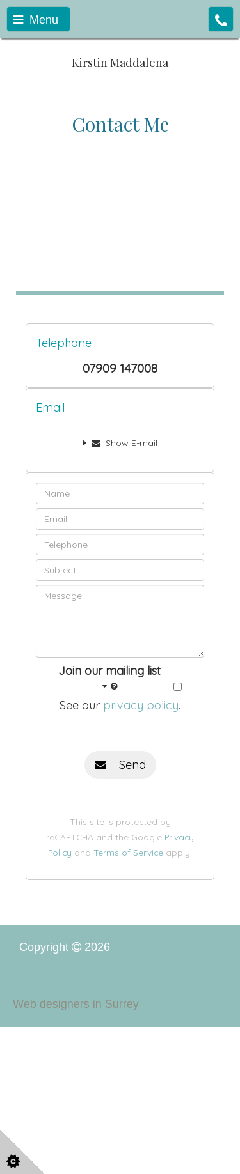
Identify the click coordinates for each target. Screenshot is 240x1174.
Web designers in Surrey (76, 1004)
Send (120, 764)
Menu (35, 19)
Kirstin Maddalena (120, 62)
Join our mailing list (109, 678)
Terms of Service (128, 852)
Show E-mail (120, 443)
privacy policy (141, 705)
